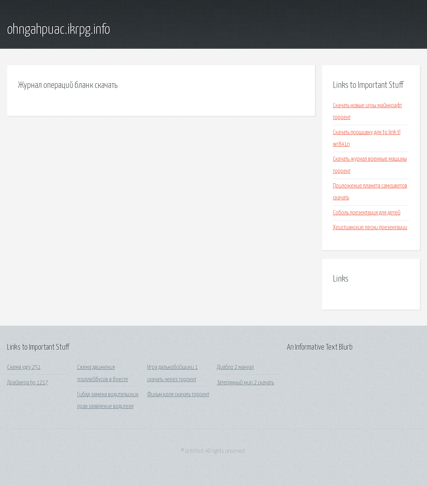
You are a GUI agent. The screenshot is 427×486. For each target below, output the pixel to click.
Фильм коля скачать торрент (178, 395)
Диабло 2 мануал (235, 367)
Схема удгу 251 (24, 367)
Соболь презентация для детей (366, 213)
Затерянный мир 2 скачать (245, 383)
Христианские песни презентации (370, 228)
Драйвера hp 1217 (27, 383)
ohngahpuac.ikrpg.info (58, 30)
